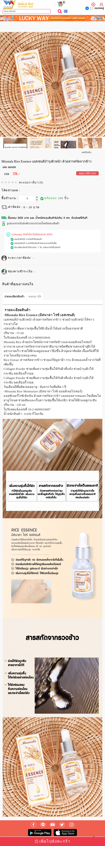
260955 (12, 167)
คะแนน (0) (34, 296)
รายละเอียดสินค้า (14, 296)
